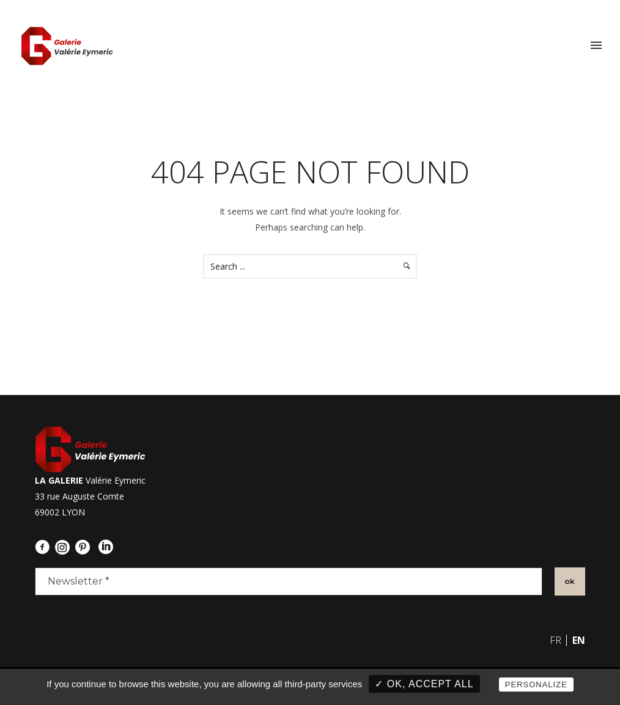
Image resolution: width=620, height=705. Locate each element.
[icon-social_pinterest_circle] (85, 547)
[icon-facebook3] (45, 547)
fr (555, 640)
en (578, 640)
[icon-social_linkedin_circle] (108, 547)
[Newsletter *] (288, 581)
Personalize (536, 684)
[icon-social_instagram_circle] (59, 548)
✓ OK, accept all (424, 684)
